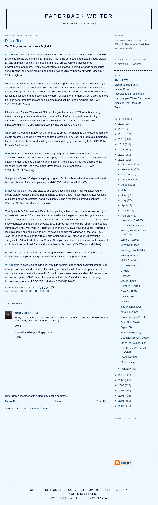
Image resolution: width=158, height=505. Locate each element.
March (125, 210)
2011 (121, 159)
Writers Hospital (130, 239)
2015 (121, 139)
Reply (18, 336)
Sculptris (10, 178)
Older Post (102, 401)
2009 (121, 380)
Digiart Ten (127, 327)
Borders (125, 275)
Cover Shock (128, 280)
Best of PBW (121, 89)
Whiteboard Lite (14, 252)
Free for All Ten (129, 291)
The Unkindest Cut (131, 306)
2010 (121, 374)
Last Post (144, 44)
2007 (121, 390)
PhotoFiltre (11, 153)
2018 (121, 123)
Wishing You (128, 296)
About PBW (121, 80)
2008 (121, 385)
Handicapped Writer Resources (132, 98)
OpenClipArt (12, 132)
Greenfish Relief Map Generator (23, 83)
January (126, 368)
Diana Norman (129, 356)
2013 (121, 149)
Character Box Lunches (134, 225)
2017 (121, 128)
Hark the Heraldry (131, 332)
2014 (121, 144)
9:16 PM (33, 312)
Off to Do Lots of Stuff (133, 342)
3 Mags (125, 270)
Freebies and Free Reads (129, 93)
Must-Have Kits (129, 311)
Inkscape (10, 112)
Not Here (126, 301)
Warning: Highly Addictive (135, 250)
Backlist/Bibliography (126, 84)
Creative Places (130, 244)
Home (57, 401)
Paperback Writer (79, 16)
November (127, 169)
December (127, 164)
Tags (117, 107)
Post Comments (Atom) (34, 408)
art (17, 291)
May (124, 200)
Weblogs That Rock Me (127, 102)
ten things (42, 291)
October (126, 174)
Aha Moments (129, 265)
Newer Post (11, 401)
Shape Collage (13, 190)
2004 (121, 405)
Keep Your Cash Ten (132, 220)
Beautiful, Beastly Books (135, 337)
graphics (27, 291)
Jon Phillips (49, 132)
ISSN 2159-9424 (130, 286)
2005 (121, 400)
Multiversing (128, 362)
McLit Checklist (129, 260)
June (124, 195)
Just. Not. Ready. (131, 322)
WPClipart (11, 264)
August (125, 184)
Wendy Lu (21, 312)
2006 (121, 395)
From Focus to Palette (133, 317)
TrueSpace (11, 211)
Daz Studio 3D (13, 54)
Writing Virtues (129, 255)
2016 (121, 133)
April (124, 205)
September (128, 179)
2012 (121, 154)
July (124, 189)
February (127, 215)
